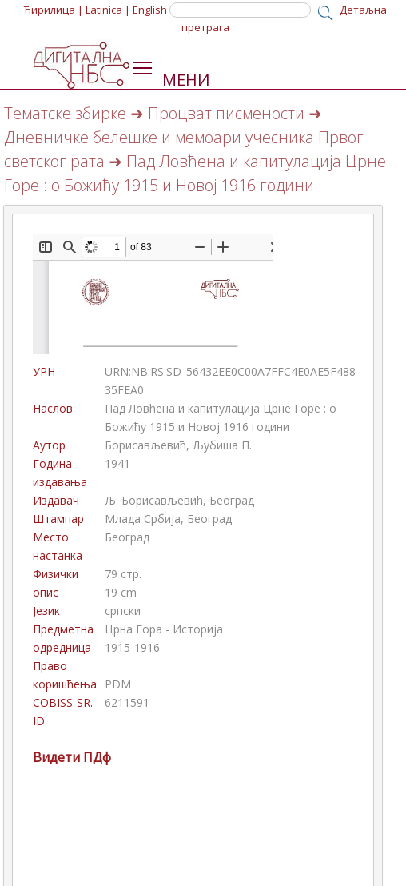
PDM (118, 684)
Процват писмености (226, 113)
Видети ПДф (72, 757)
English (150, 9)
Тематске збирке (65, 113)
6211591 (127, 702)
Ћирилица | (53, 9)
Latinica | (108, 9)
